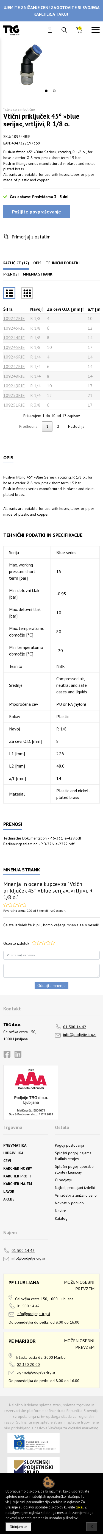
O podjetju (63, 1179)
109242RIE (14, 318)
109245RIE (14, 347)
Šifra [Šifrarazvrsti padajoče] (8, 309)
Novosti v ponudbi (70, 1202)
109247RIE (14, 366)
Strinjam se (18, 1526)
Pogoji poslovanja (69, 1145)
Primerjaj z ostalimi (32, 237)
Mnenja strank (37, 274)
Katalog (61, 1218)
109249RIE (14, 385)
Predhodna (28, 426)
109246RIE (14, 357)
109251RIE (14, 405)
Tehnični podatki (63, 262)
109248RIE (14, 376)
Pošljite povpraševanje (36, 212)
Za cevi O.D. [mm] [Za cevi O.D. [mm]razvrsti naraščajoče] (64, 309)
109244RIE (14, 337)
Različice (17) (16, 262)
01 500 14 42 (74, 1026)
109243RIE (14, 328)
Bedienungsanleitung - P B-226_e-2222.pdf (38, 843)
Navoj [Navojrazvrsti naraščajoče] (35, 309)
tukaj (79, 1507)
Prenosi (11, 274)
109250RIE (14, 395)
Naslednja (76, 426)
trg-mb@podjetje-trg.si (36, 1372)
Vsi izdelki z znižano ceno (76, 1195)
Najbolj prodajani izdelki (75, 1187)
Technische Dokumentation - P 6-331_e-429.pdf (42, 838)
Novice (60, 1210)
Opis (37, 262)
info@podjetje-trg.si (79, 1034)
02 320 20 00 (28, 1364)
